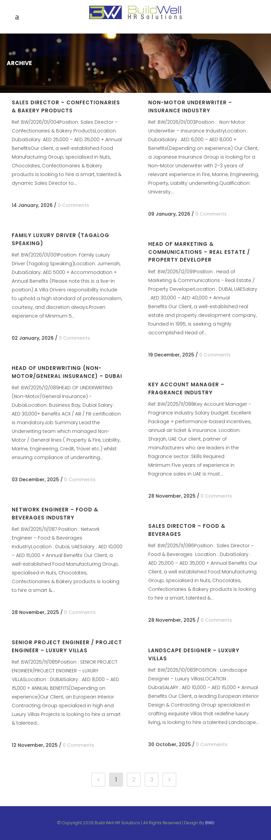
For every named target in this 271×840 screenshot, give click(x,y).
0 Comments (73, 205)
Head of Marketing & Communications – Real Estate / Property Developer (199, 251)
